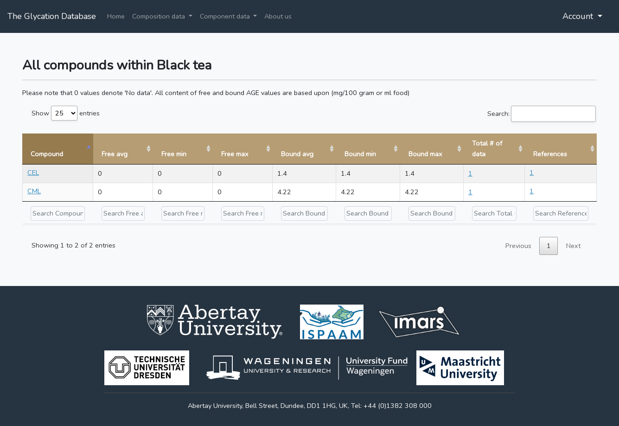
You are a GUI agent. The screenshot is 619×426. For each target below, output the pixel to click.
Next (573, 245)
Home (116, 16)
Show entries (66, 113)
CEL (33, 172)
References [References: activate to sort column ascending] (550, 154)
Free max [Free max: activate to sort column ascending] (235, 154)
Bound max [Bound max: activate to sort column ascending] (425, 154)
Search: (541, 114)
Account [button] (578, 16)
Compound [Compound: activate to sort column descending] (47, 154)
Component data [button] (226, 16)
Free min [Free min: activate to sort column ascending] (173, 154)
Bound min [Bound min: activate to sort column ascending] (360, 154)
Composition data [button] (159, 16)
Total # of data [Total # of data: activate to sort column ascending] (487, 149)
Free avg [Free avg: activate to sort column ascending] (115, 154)
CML (34, 191)
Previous (518, 245)
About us (278, 16)
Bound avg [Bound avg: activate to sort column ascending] (297, 154)
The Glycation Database (51, 16)
